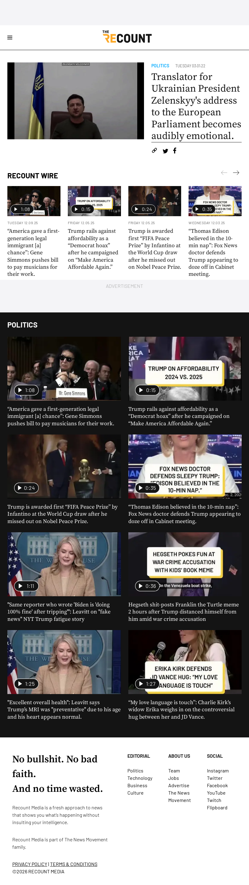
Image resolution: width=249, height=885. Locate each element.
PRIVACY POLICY (29, 864)
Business (137, 785)
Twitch (214, 800)
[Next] (224, 174)
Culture (135, 793)
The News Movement (86, 839)
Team (174, 770)
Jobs (173, 778)
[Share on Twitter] (165, 151)
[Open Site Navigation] (9, 37)
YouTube (216, 793)
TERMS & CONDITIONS (73, 864)
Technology (139, 778)
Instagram (218, 770)
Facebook (217, 785)
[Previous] (236, 174)
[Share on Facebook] (174, 151)
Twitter (215, 778)
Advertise (178, 785)
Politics (160, 65)
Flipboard (217, 807)
